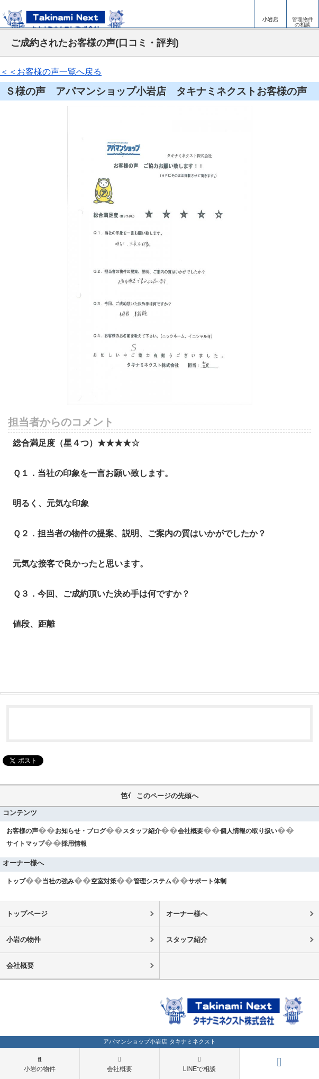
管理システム (152, 881)
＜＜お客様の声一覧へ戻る (51, 71)
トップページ (27, 914)
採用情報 (74, 843)
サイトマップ (25, 843)
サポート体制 (207, 881)
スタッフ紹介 (142, 831)
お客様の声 (22, 831)
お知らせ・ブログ (80, 831)
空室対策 (103, 881)
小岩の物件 (23, 940)
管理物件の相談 (302, 22)
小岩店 (270, 19)
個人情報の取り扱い (248, 831)
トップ (15, 881)
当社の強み (58, 881)
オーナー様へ (186, 914)
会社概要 (190, 831)
